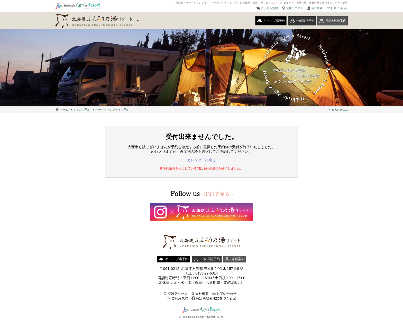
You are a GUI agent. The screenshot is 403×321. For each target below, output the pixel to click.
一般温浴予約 (305, 21)
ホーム (64, 109)
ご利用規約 (179, 298)
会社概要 (317, 8)
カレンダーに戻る (201, 160)
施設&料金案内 (336, 21)
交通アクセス (294, 8)
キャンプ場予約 (274, 21)
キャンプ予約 (81, 109)
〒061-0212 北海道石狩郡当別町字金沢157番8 (199, 268)
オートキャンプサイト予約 (112, 109)
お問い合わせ (339, 8)
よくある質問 (269, 8)
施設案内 (238, 259)
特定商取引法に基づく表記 (216, 298)
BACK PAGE (340, 109)
